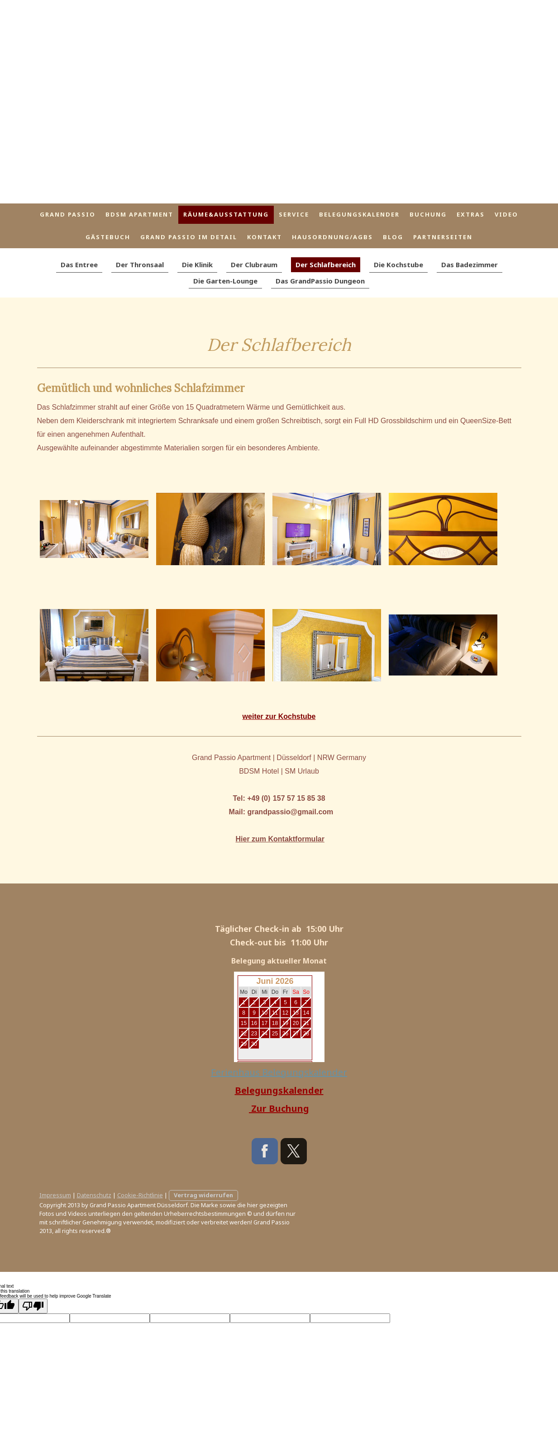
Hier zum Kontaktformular (279, 839)
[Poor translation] (33, 1306)
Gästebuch (108, 237)
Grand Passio (67, 214)
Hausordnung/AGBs (332, 237)
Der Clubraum (254, 264)
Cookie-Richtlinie (140, 1195)
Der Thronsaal (140, 264)
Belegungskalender (359, 214)
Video (506, 214)
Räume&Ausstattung (226, 214)
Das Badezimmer (469, 264)
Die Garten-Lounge (225, 280)
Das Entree (79, 264)
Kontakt (264, 237)
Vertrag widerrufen (203, 1195)
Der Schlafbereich (326, 264)
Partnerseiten (442, 237)
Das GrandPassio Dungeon (320, 280)
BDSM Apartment (139, 214)
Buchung (428, 214)
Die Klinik (197, 264)
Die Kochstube (398, 264)
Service (294, 214)
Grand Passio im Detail (188, 237)
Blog (393, 237)
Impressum (55, 1195)
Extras (471, 214)
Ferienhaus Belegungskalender (279, 1072)
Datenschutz (94, 1195)
